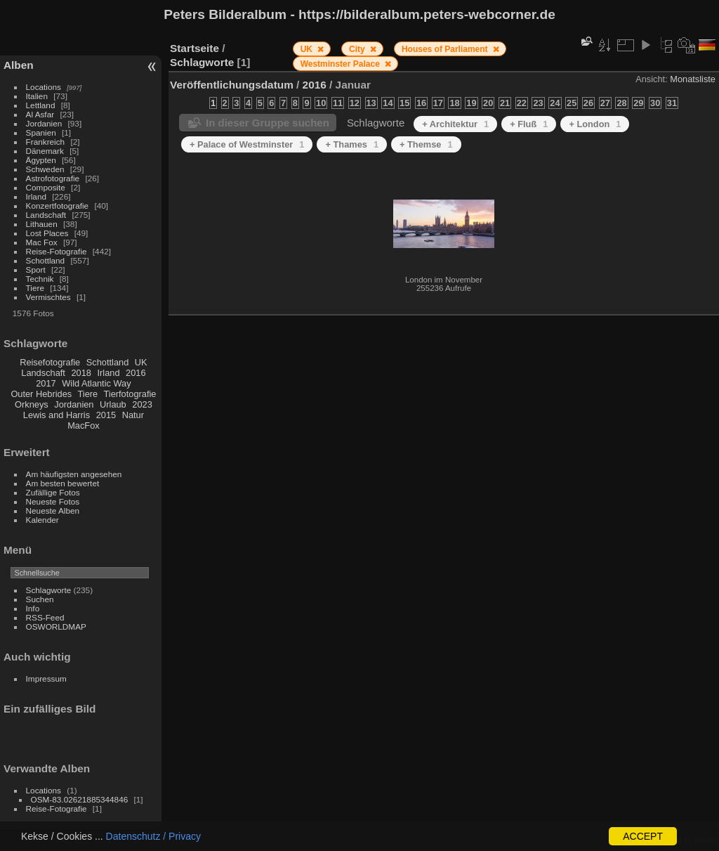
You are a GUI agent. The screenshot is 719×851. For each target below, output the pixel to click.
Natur (133, 415)
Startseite (194, 48)
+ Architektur (455, 124)
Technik (40, 278)
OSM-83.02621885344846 (79, 799)
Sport (36, 269)
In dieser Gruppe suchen (267, 123)
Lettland (40, 105)
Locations (43, 86)
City (358, 49)
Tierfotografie (130, 394)
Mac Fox (42, 242)
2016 (135, 373)
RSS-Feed (45, 617)
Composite (45, 187)
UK (141, 362)
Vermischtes (48, 296)
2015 (106, 415)
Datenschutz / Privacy (153, 836)
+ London (595, 124)
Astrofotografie (53, 178)
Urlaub (113, 404)
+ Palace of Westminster (247, 144)
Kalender (42, 519)
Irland (36, 196)
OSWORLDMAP (56, 626)
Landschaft (46, 214)
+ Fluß (529, 124)
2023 (142, 404)
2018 (81, 373)
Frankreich (45, 141)
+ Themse (426, 144)
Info (33, 608)
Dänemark (45, 150)
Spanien (41, 132)
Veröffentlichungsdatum (231, 85)
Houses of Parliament (446, 49)
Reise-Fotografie (56, 251)
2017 (45, 383)
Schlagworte (49, 590)
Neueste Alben (53, 510)
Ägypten (41, 159)
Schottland (45, 260)
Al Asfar (40, 114)
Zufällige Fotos (53, 492)
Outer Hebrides (41, 394)
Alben (19, 65)
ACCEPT (643, 836)
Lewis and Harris (56, 415)
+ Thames (351, 144)
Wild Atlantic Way (96, 383)
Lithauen (42, 223)
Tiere (35, 287)
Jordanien (44, 123)
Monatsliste (692, 79)
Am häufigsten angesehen (74, 474)
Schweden (45, 169)
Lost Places (47, 233)
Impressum (46, 678)
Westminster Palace (342, 64)
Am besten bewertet (63, 483)
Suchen (40, 599)
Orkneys (31, 404)
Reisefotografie (50, 362)
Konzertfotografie (57, 205)
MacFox (83, 425)
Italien (37, 95)
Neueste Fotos (53, 501)
